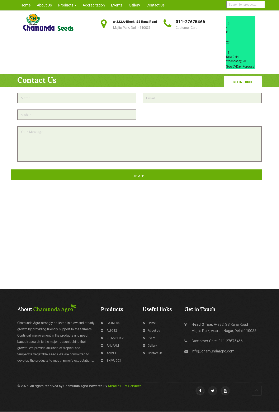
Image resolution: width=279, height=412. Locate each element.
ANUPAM (110, 345)
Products (67, 5)
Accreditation (94, 5)
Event (149, 338)
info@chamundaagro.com (213, 351)
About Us (44, 5)
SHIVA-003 (111, 360)
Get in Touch (243, 82)
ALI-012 (109, 330)
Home (25, 5)
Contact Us (155, 5)
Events (117, 5)
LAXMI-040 (111, 323)
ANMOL (109, 353)
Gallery (134, 5)
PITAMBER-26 (113, 338)
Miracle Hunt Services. (125, 386)
